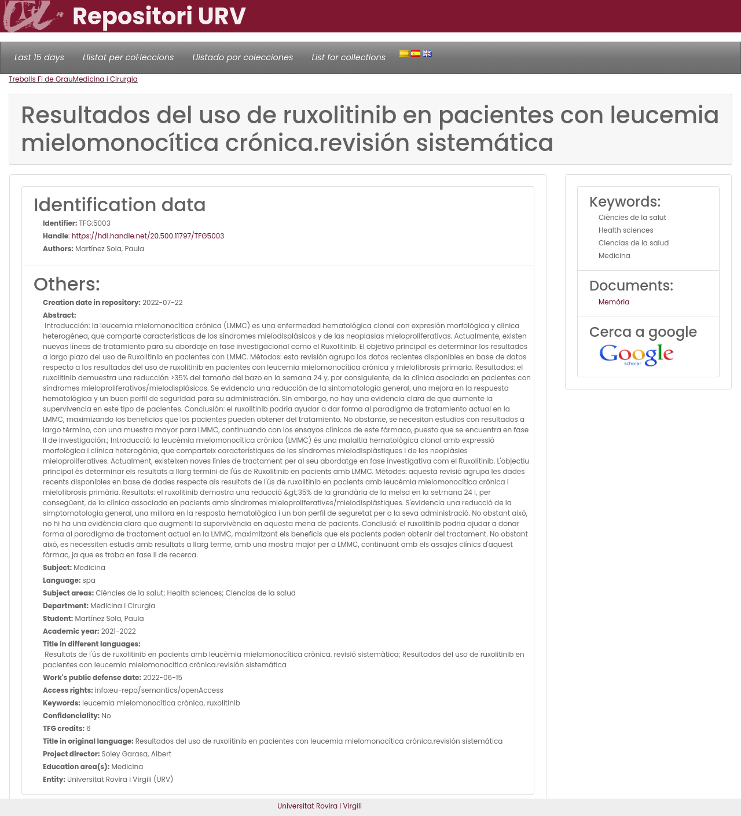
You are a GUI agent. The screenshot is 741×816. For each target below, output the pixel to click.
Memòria (614, 302)
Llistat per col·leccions (128, 57)
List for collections (348, 57)
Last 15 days (39, 57)
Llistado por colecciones (243, 57)
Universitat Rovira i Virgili (319, 806)
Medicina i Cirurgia (105, 79)
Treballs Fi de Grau (41, 79)
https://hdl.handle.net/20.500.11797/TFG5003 (148, 236)
